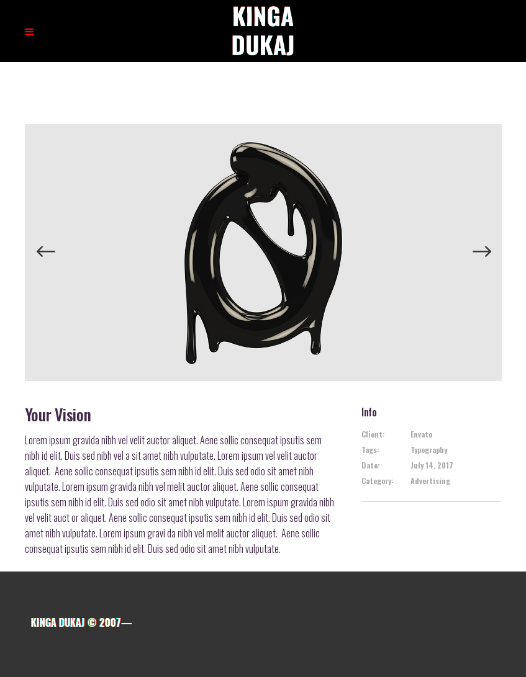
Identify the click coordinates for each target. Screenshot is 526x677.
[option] (263, 252)
